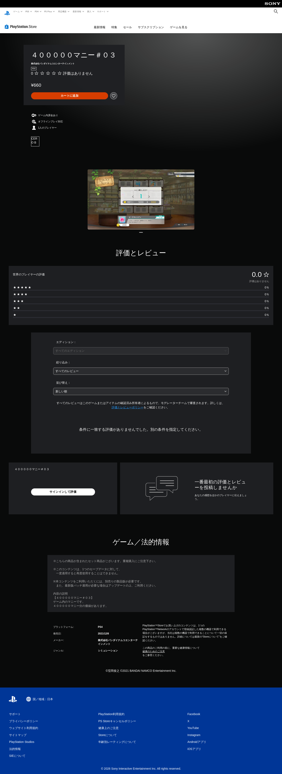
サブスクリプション (151, 23)
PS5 (27, 11)
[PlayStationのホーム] (7, 11)
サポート (101, 11)
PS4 (37, 11)
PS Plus (48, 11)
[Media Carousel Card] (141, 195)
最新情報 (76, 11)
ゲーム (16, 11)
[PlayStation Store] (21, 22)
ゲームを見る (178, 23)
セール (127, 23)
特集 (114, 23)
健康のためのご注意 (153, 647)
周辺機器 (62, 11)
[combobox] (141, 346)
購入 (89, 11)
